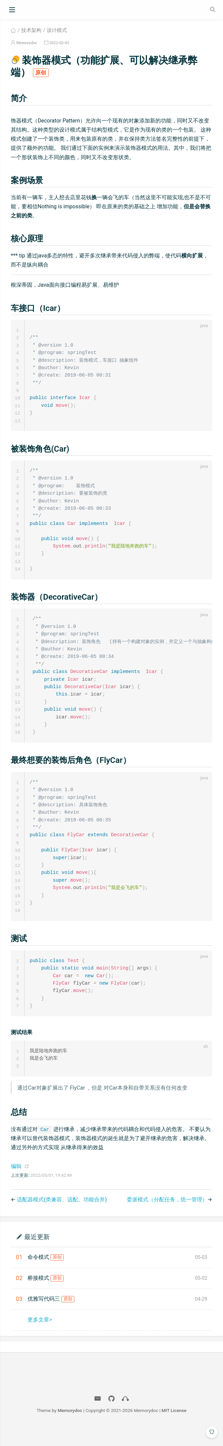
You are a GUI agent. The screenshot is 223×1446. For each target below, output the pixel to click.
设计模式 (57, 30)
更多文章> (40, 1338)
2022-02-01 (59, 42)
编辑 (16, 1184)
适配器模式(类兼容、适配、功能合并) (62, 1217)
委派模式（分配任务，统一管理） (167, 1217)
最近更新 (37, 1254)
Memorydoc (26, 42)
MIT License (173, 1428)
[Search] (213, 9)
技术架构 (31, 30)
